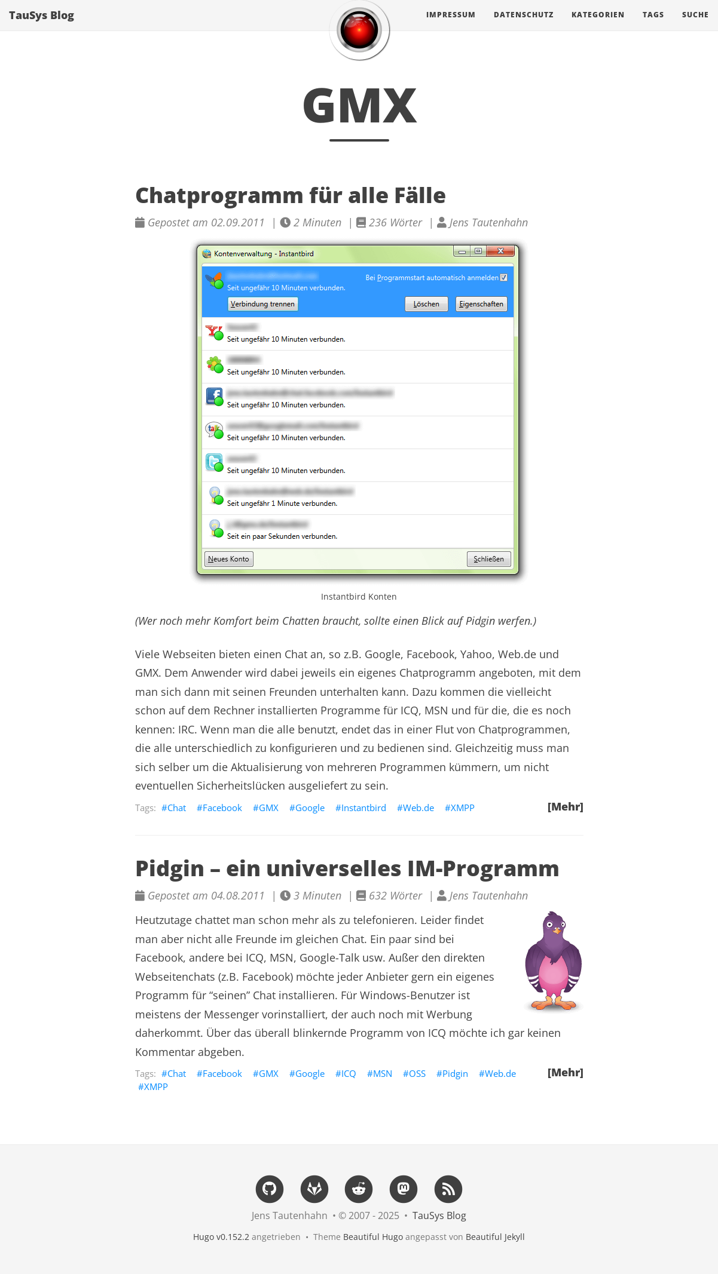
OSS (417, 1073)
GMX (269, 807)
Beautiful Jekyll (495, 1236)
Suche (695, 27)
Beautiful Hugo (373, 1236)
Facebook (222, 807)
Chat (176, 807)
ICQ (348, 1073)
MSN (382, 1073)
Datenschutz (524, 27)
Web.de (418, 807)
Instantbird (363, 807)
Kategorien (598, 27)
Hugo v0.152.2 (221, 1236)
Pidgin (480, 620)
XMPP (463, 807)
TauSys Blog (41, 27)
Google (310, 807)
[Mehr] (565, 806)
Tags (653, 27)
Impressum (451, 27)
